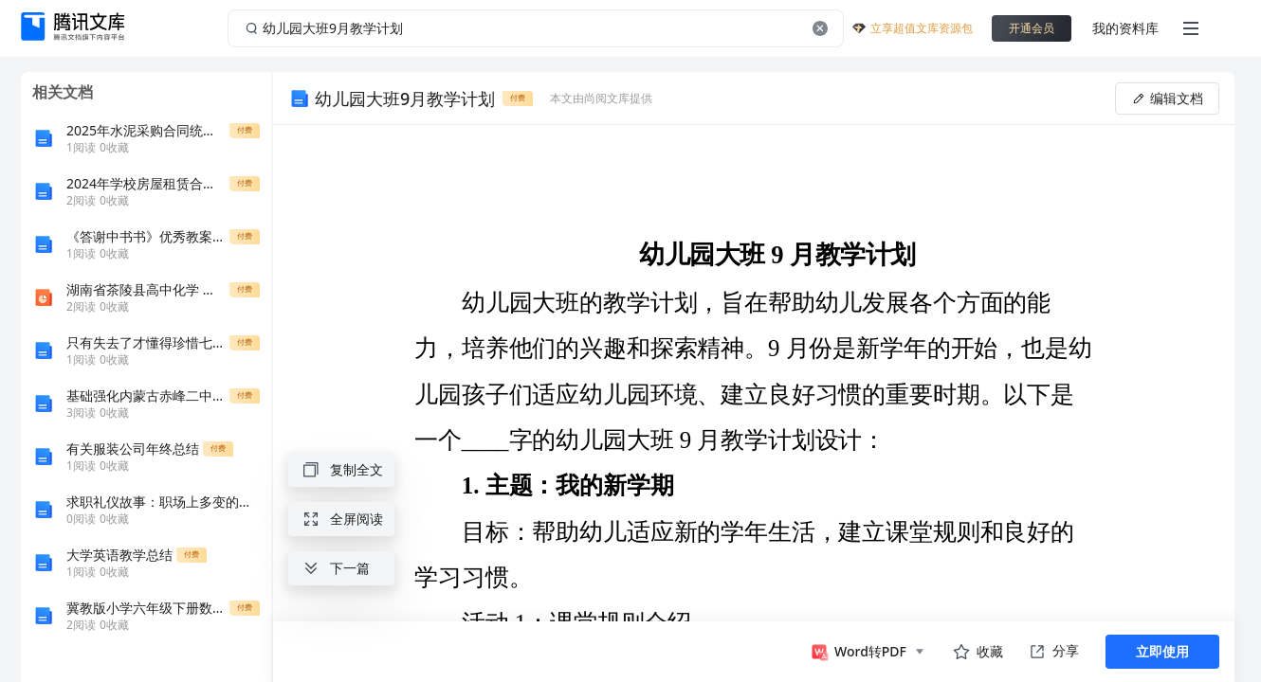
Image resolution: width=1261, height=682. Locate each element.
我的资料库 (1125, 28)
